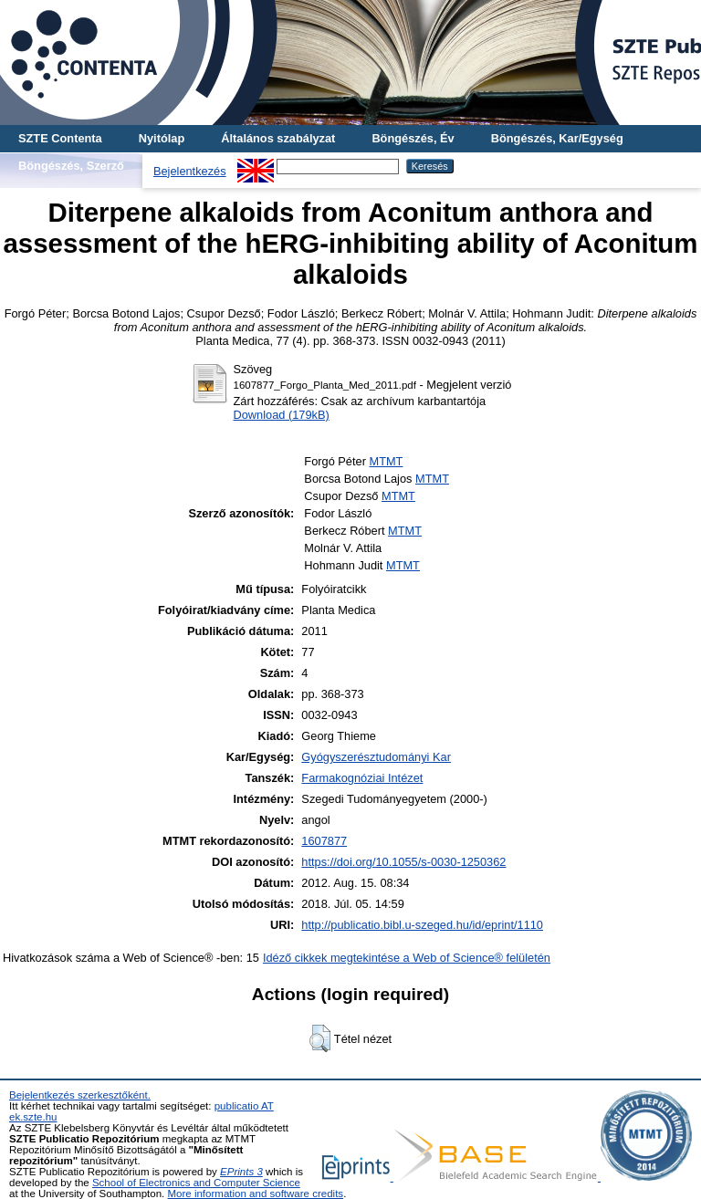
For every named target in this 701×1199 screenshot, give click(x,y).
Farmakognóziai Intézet (362, 778)
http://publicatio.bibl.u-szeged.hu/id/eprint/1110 (422, 925)
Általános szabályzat (278, 138)
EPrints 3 (241, 1171)
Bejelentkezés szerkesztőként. (80, 1095)
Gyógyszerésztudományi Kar (376, 757)
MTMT (386, 461)
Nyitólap (161, 138)
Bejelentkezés (189, 171)
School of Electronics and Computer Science (196, 1182)
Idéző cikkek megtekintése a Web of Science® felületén (406, 957)
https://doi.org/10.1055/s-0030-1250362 (403, 862)
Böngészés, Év (412, 138)
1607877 (324, 841)
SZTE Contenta (60, 138)
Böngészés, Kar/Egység (557, 138)
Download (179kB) (282, 415)
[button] (319, 1038)
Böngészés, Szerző (71, 165)
